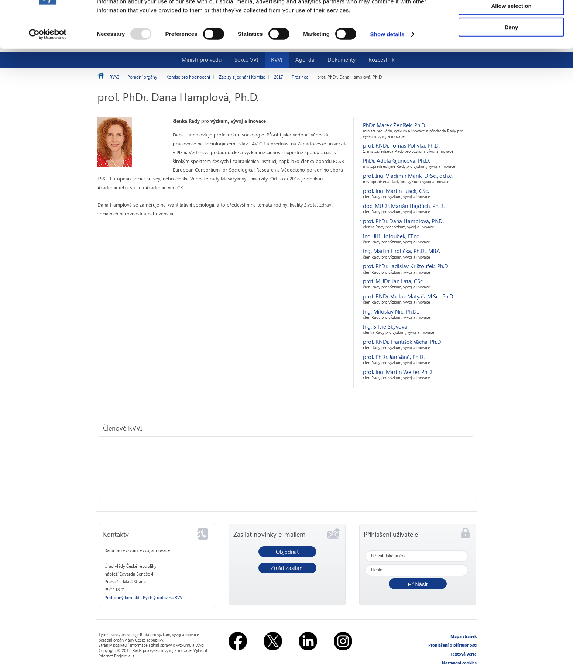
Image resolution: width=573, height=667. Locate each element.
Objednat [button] (287, 551)
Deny (511, 61)
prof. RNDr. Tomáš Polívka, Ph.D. (401, 145)
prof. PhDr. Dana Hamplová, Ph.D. (403, 221)
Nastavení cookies (459, 662)
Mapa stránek (463, 636)
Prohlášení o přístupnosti (452, 645)
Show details (387, 68)
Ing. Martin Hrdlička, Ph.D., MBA (401, 251)
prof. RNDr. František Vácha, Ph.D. (402, 341)
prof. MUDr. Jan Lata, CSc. (393, 281)
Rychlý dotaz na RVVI (163, 597)
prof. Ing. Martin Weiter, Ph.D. (398, 372)
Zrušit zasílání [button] (287, 567)
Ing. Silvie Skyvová (385, 326)
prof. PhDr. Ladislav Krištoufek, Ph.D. (406, 266)
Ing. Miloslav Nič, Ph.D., (391, 311)
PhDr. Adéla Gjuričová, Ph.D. (396, 160)
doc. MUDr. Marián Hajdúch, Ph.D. (404, 206)
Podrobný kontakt (122, 597)
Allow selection (511, 40)
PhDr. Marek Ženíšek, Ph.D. (394, 125)
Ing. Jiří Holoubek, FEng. (392, 236)
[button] (417, 583)
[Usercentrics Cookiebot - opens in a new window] (48, 68)
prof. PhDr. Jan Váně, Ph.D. (394, 356)
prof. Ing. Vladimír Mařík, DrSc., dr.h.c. (408, 175)
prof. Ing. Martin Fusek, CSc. (396, 190)
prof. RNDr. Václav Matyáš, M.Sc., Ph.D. (408, 296)
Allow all (511, 18)
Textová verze (463, 654)
